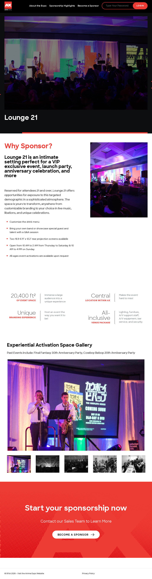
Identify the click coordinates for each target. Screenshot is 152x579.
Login (140, 6)
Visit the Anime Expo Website (30, 574)
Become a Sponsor (88, 6)
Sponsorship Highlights (62, 6)
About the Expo (38, 6)
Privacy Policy (88, 574)
